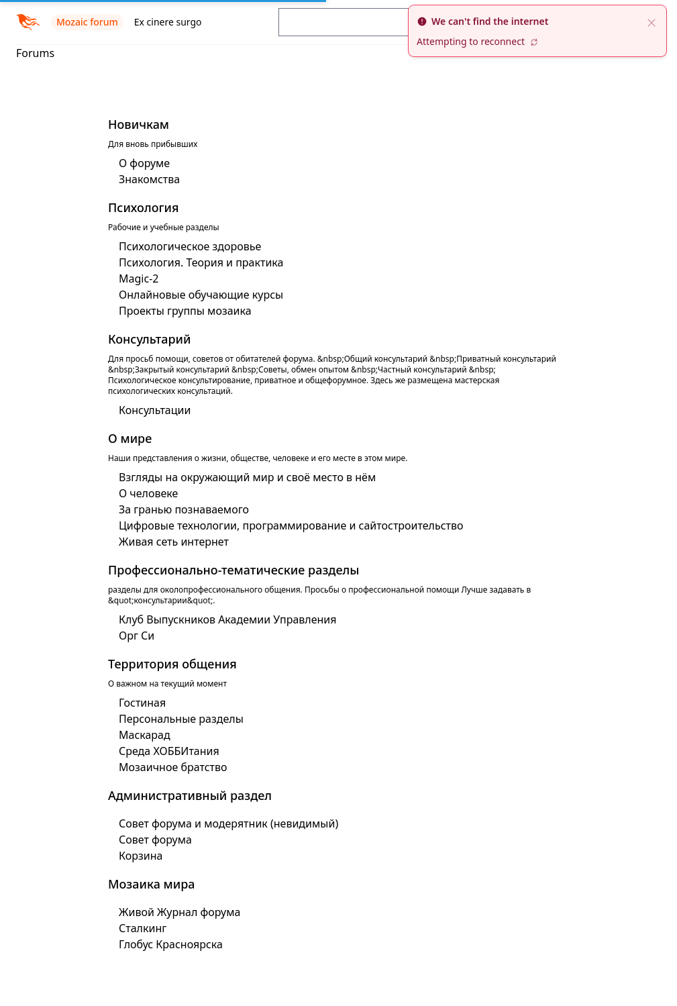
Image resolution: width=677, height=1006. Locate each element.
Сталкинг (142, 928)
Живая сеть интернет (174, 541)
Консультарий (149, 339)
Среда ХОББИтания (169, 751)
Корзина (140, 855)
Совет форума (155, 839)
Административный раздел (190, 795)
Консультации (155, 410)
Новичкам (138, 124)
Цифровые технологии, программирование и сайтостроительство (291, 525)
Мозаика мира (151, 884)
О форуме (144, 163)
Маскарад (144, 734)
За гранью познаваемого (184, 509)
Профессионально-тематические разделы (233, 570)
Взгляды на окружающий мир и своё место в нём (247, 477)
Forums (35, 53)
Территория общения (172, 664)
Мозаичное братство (173, 767)
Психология (143, 207)
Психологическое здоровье (190, 246)
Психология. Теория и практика (201, 262)
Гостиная (142, 702)
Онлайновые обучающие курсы (201, 294)
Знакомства (149, 179)
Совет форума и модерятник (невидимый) (228, 823)
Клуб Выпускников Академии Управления (228, 619)
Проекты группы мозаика (185, 310)
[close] (651, 21)
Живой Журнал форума (179, 912)
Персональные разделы (181, 718)
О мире (130, 438)
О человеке (148, 493)
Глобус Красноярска (171, 944)
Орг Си (136, 635)
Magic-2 (138, 278)
